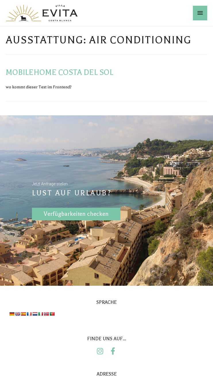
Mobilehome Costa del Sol (59, 72)
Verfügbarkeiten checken (76, 212)
